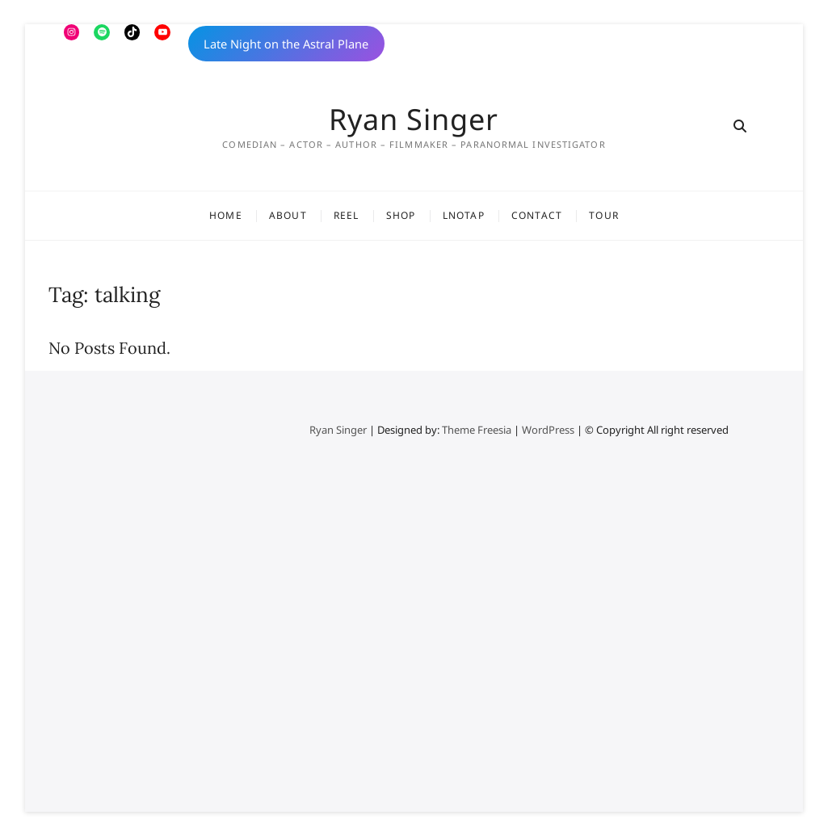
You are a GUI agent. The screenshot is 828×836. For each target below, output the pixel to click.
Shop (401, 215)
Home (225, 215)
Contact (536, 215)
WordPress (548, 429)
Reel (346, 215)
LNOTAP (464, 215)
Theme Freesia (476, 429)
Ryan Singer (413, 119)
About (288, 215)
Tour (604, 215)
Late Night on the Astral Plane (286, 44)
